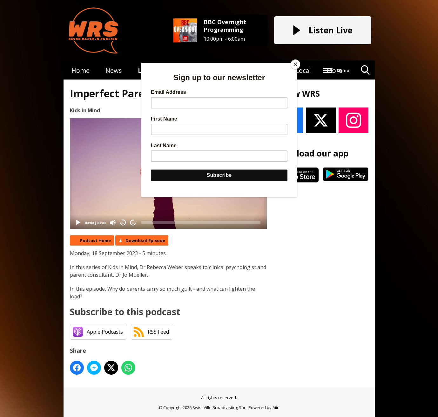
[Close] (295, 64)
